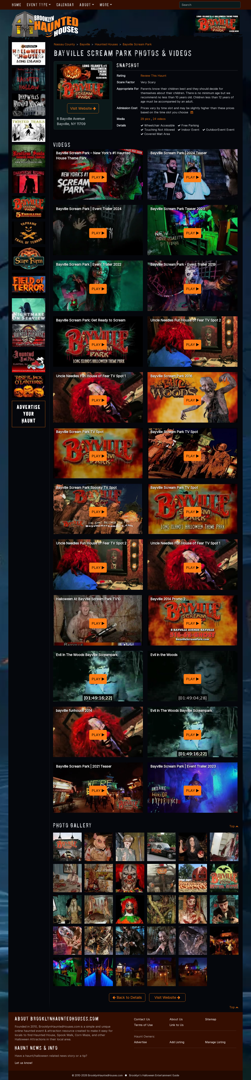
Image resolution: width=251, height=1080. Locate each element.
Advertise (140, 1042)
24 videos (159, 119)
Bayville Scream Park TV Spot (79, 432)
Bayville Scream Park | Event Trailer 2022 (88, 264)
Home (16, 4)
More (104, 4)
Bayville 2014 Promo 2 (167, 599)
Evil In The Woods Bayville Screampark (87, 655)
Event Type (37, 4)
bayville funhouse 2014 (74, 710)
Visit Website (83, 108)
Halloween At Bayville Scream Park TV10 (88, 599)
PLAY (98, 177)
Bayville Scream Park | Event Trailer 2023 (183, 766)
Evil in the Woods (164, 655)
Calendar (65, 4)
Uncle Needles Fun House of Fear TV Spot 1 (91, 376)
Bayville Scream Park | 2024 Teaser (178, 153)
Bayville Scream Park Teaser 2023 (177, 209)
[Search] (210, 4)
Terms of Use (143, 1025)
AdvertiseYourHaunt (28, 414)
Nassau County (64, 44)
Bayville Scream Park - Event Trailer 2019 (182, 264)
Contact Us (142, 1019)
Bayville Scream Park (137, 44)
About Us (176, 1019)
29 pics (145, 119)
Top (233, 826)
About (85, 4)
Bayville (85, 44)
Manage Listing (215, 1042)
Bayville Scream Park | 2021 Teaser (83, 766)
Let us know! (23, 1063)
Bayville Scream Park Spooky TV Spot (86, 487)
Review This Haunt (153, 75)
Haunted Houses (106, 44)
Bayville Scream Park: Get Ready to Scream (90, 320)
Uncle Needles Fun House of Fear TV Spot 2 (185, 320)
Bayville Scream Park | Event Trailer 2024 (88, 209)
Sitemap (210, 1019)
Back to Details (127, 997)
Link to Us (177, 1025)
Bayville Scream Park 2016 (171, 376)
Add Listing (177, 1042)
